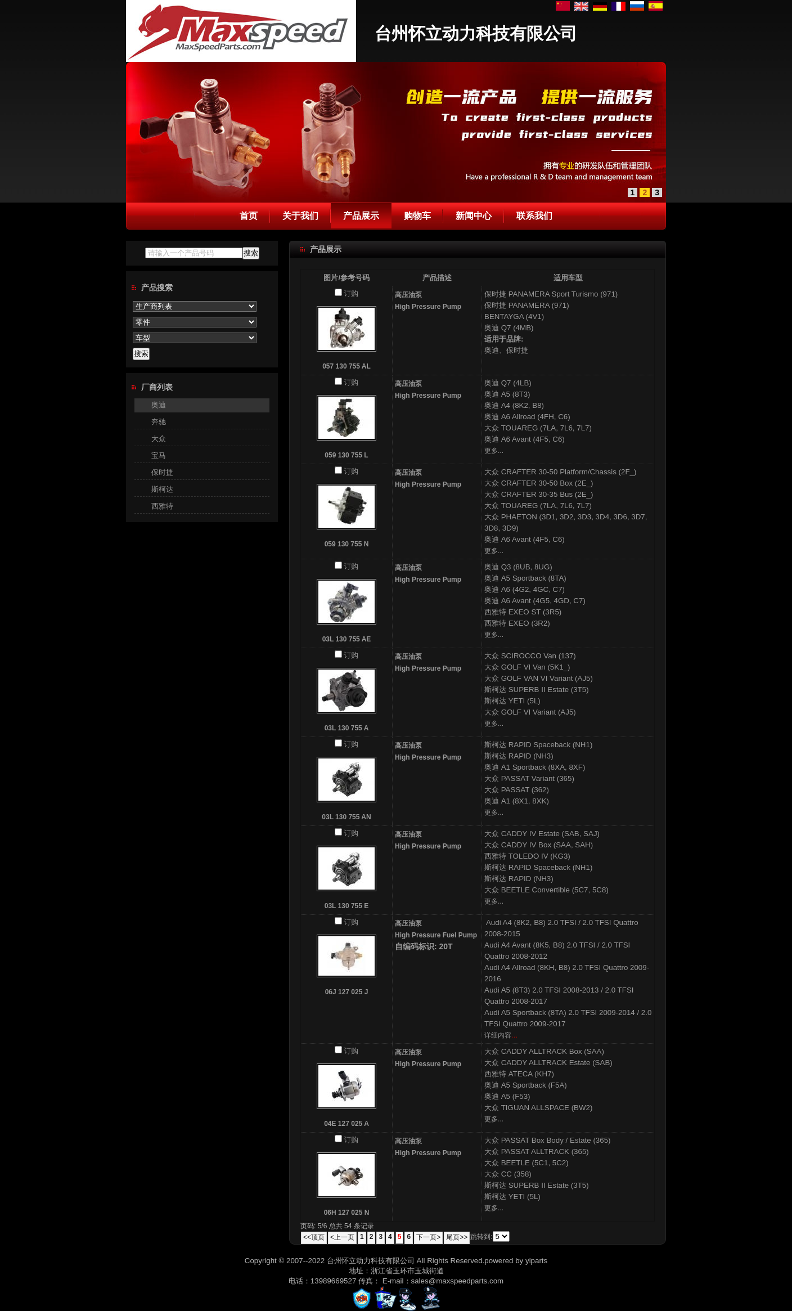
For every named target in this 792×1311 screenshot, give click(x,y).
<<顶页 (314, 1237)
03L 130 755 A (347, 728)
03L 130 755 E (347, 906)
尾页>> (456, 1237)
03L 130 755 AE (346, 639)
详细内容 (497, 1035)
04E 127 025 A (346, 1124)
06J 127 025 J (346, 992)
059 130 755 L (346, 455)
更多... (493, 451)
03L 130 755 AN (346, 817)
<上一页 (342, 1237)
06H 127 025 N (347, 1212)
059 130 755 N (347, 544)
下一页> (428, 1237)
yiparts (536, 1260)
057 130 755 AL (346, 366)
